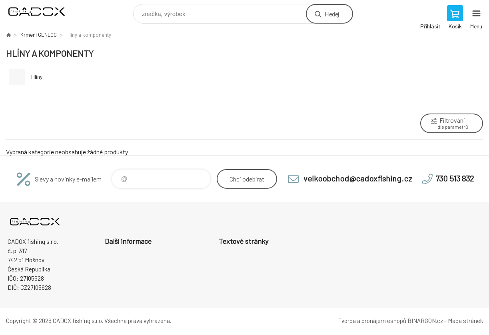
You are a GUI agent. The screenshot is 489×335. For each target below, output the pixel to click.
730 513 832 (454, 178)
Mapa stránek (465, 320)
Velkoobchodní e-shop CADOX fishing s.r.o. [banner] (41, 12)
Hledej (332, 14)
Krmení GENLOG (38, 35)
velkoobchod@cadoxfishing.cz (357, 178)
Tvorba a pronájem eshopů (372, 320)
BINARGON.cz (425, 320)
